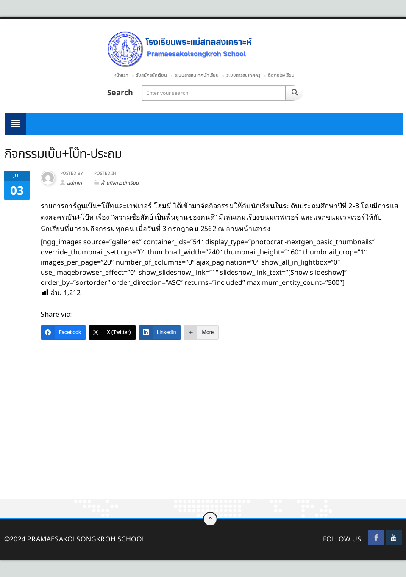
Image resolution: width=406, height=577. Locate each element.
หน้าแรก (121, 75)
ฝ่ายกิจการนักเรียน (120, 183)
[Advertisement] (203, 436)
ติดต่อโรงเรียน (281, 75)
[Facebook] (63, 332)
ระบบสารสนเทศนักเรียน (197, 75)
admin (74, 183)
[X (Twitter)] (112, 332)
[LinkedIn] (160, 332)
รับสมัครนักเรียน (151, 75)
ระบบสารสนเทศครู (243, 75)
